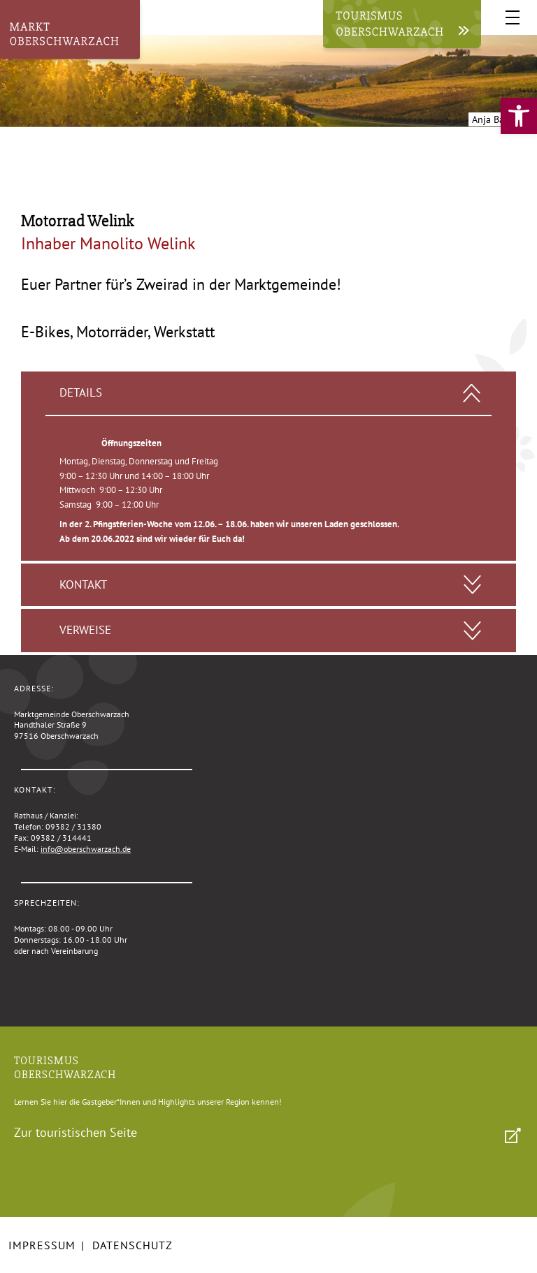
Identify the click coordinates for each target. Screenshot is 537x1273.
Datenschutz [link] (132, 1245)
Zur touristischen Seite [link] (75, 1132)
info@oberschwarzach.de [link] (86, 849)
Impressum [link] (42, 1245)
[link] (519, 116)
